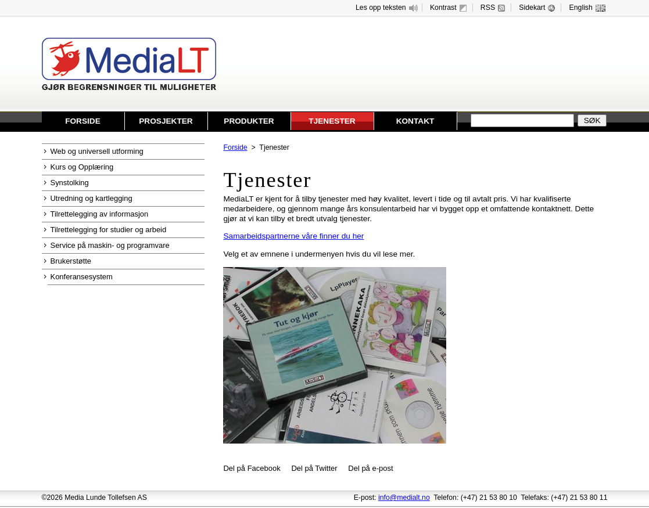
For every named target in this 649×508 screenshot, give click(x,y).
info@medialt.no (404, 497)
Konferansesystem (82, 276)
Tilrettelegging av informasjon (100, 214)
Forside (83, 121)
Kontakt (415, 121)
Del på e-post (370, 468)
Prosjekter (165, 121)
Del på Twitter (314, 468)
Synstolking (70, 182)
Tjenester (332, 121)
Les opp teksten (387, 7)
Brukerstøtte (71, 261)
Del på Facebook (251, 468)
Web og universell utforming (97, 151)
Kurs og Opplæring (82, 167)
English (587, 7)
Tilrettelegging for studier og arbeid (109, 229)
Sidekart (538, 7)
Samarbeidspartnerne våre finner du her (293, 236)
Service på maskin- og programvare (110, 245)
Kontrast (449, 7)
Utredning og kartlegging (91, 198)
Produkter (249, 121)
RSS (494, 7)
